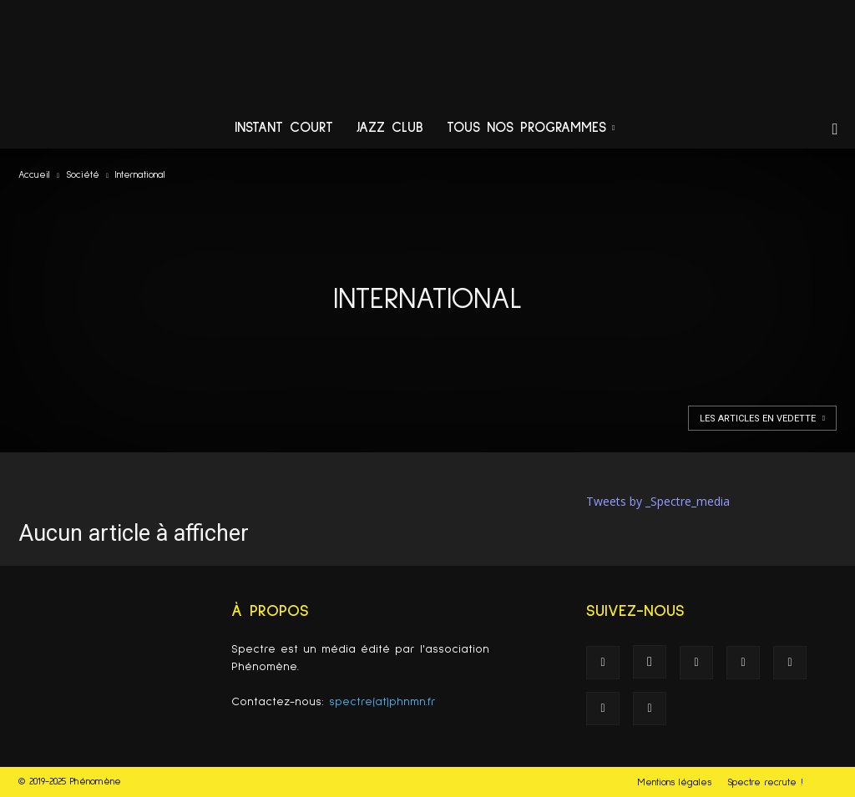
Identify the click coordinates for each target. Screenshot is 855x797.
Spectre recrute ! (765, 783)
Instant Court (284, 128)
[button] (835, 130)
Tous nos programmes (531, 128)
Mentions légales (674, 783)
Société (82, 175)
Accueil (34, 175)
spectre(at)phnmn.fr (382, 702)
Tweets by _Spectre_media (658, 501)
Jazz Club (390, 128)
